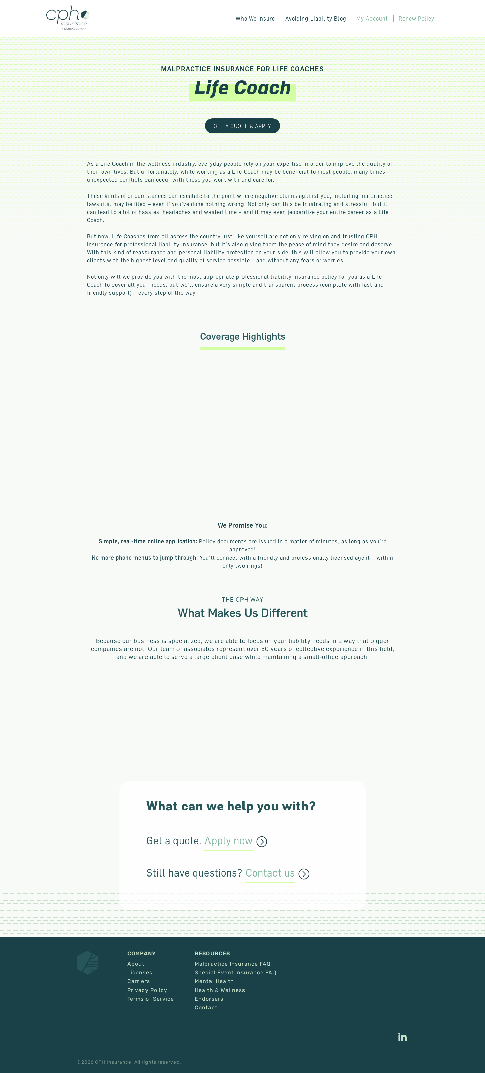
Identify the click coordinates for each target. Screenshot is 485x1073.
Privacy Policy (147, 990)
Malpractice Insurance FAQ (233, 964)
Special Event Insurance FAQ (236, 972)
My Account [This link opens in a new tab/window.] (372, 18)
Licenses (139, 972)
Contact (206, 1007)
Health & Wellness (220, 990)
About (135, 964)
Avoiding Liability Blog (315, 18)
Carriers (138, 981)
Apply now (228, 841)
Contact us (270, 873)
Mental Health (214, 981)
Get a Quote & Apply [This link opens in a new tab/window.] (242, 126)
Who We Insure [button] (255, 18)
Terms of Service (150, 999)
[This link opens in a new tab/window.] (402, 1038)
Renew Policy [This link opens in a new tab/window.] (416, 18)
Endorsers (209, 999)
